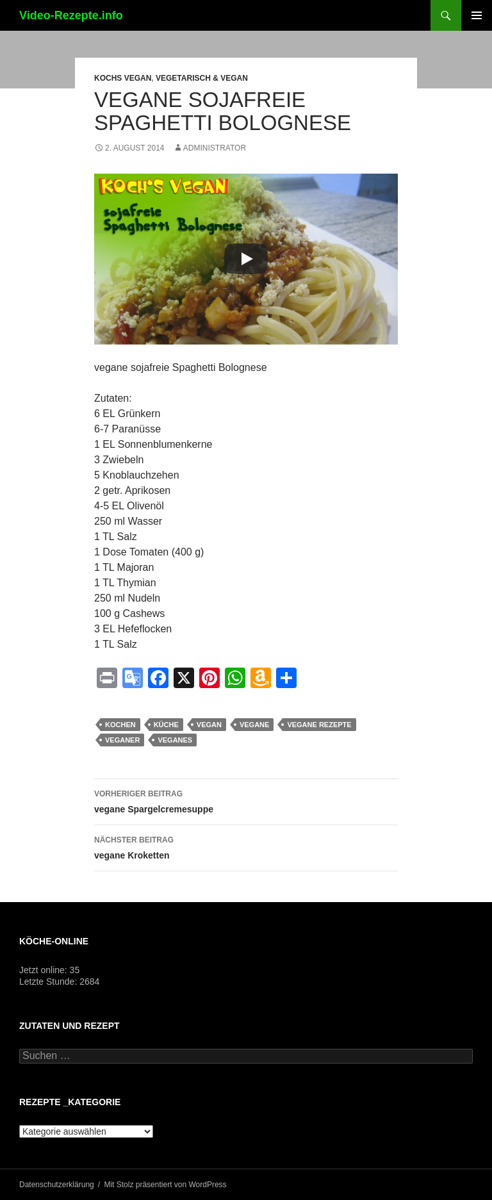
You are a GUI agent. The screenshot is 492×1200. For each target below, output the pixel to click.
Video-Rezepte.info (71, 15)
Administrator (214, 148)
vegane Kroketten (246, 846)
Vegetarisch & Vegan (202, 78)
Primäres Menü (476, 15)
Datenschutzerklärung (56, 1184)
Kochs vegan (122, 78)
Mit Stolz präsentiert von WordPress (165, 1184)
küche (166, 724)
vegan (209, 724)
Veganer (122, 740)
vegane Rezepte (319, 724)
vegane (254, 724)
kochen (120, 724)
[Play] (246, 258)
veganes (175, 740)
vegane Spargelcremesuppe (246, 800)
